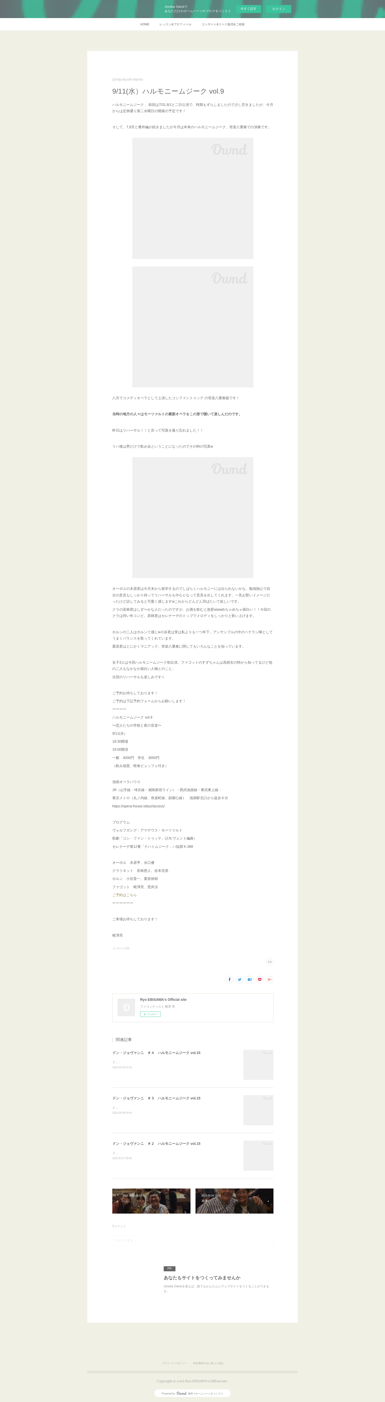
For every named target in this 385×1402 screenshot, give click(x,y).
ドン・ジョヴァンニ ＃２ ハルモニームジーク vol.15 (156, 1144)
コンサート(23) (120, 948)
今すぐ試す (248, 9)
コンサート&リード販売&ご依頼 (223, 24)
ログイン (278, 9)
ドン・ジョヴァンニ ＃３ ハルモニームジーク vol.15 (156, 1098)
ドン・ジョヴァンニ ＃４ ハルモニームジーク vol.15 (156, 1053)
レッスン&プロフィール (175, 24)
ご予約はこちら (124, 895)
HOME (144, 24)
